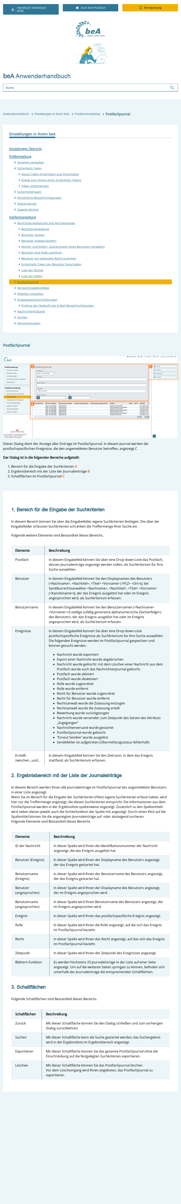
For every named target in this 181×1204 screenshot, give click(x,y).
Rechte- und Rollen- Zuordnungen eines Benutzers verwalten (63, 247)
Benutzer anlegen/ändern (38, 241)
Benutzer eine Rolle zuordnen (41, 252)
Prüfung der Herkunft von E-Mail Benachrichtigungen (57, 305)
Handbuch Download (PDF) (28, 9)
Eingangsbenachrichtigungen (37, 300)
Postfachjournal (28, 282)
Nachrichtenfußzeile (31, 311)
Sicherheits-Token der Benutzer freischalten (51, 264)
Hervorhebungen (28, 323)
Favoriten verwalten (30, 162)
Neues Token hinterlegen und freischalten (50, 174)
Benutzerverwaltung (35, 229)
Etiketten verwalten (30, 294)
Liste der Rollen (31, 276)
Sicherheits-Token (29, 168)
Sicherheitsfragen (29, 192)
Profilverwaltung (20, 156)
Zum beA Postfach (90, 8)
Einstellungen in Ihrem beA (52, 114)
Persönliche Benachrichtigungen (39, 198)
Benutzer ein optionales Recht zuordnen (48, 258)
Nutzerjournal (26, 204)
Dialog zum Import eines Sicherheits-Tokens (51, 180)
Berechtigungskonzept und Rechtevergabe (46, 223)
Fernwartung (150, 8)
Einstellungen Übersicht (25, 149)
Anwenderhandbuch (16, 114)
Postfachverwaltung (87, 114)
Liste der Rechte (32, 270)
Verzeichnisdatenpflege (33, 288)
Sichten (22, 317)
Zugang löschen (28, 209)
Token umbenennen (35, 186)
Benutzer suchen (32, 235)
